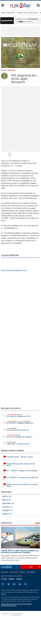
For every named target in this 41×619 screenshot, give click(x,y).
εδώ (21, 21)
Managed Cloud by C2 (16, 615)
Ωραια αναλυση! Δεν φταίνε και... (15, 429)
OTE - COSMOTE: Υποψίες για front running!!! (19, 471)
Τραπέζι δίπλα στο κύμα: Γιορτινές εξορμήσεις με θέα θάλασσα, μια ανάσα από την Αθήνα (19, 551)
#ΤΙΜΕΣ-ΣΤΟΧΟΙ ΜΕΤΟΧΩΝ (27, 13)
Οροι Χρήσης (31, 572)
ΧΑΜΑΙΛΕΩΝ (11, 70)
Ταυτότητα (4, 572)
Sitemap (22, 572)
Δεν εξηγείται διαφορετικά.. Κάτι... (16, 415)
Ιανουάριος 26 (7, 507)
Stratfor (11, 579)
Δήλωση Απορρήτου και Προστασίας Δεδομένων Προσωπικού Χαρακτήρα (16, 604)
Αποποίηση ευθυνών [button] (20, 66)
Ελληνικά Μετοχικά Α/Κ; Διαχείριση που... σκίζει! (18, 464)
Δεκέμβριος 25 (7, 510)
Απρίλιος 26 (6, 496)
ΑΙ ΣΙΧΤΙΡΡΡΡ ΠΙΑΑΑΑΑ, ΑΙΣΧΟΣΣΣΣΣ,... (17, 422)
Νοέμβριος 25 (7, 514)
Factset (19, 579)
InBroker (3, 594)
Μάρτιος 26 (6, 500)
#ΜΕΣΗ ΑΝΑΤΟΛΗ (8, 13)
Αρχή (30, 567)
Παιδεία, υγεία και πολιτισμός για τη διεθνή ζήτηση (19, 485)
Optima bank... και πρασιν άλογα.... (15, 443)
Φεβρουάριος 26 (8, 503)
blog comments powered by (14, 270)
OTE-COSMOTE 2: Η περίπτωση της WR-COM (19, 478)
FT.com (4, 579)
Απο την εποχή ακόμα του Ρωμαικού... (17, 436)
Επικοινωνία (14, 572)
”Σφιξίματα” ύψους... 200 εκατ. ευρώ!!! (17, 458)
